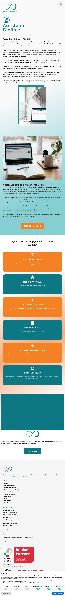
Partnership (7, 496)
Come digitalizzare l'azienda (13, 492)
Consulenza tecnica (10, 487)
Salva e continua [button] (58, 593)
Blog (5, 498)
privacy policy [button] (42, 575)
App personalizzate (10, 494)
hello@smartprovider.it (11, 520)
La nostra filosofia (9, 485)
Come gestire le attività (11, 489)
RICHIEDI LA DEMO (32, 226)
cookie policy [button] (14, 578)
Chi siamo (7, 503)
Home (6, 483)
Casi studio (7, 500)
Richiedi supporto (9, 525)
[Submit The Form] (19, 541)
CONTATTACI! (32, 451)
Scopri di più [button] (6, 593)
